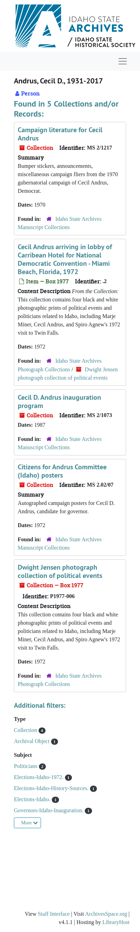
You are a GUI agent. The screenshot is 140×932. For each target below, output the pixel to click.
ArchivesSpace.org (106, 914)
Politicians (26, 766)
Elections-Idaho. (33, 799)
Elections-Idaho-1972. (39, 777)
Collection (26, 730)
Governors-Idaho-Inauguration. (49, 810)
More (29, 822)
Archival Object (32, 741)
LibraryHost (116, 922)
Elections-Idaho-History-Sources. (52, 788)
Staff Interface (54, 914)
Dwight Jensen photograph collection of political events (60, 571)
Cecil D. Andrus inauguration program (59, 401)
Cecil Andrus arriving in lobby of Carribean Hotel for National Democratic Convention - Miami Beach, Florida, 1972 (65, 259)
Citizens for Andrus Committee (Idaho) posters (62, 471)
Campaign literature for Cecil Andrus (60, 134)
